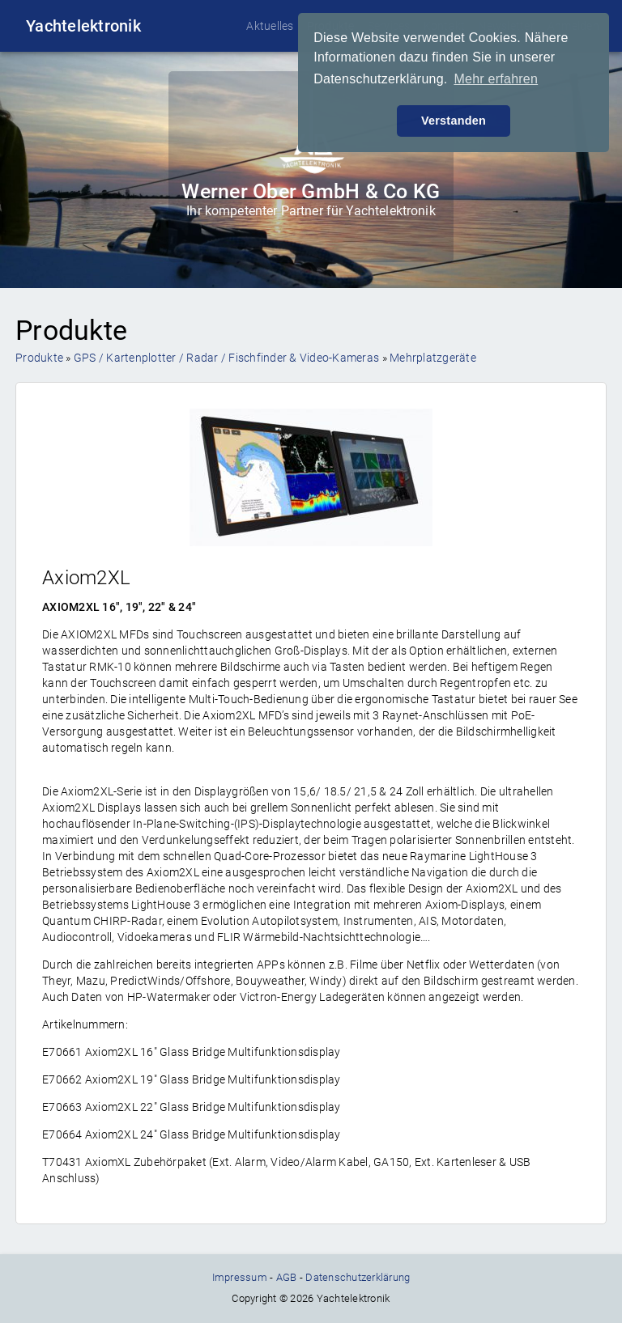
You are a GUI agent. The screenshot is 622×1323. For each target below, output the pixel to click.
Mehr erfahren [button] (496, 79)
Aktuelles (269, 25)
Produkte (39, 357)
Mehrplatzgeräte (433, 357)
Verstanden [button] (453, 120)
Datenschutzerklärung (357, 1277)
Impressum (239, 1277)
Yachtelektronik (83, 26)
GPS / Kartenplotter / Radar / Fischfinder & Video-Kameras (226, 357)
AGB (286, 1277)
